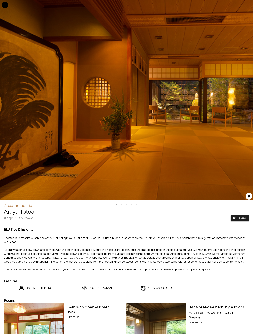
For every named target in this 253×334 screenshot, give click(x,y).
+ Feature (73, 317)
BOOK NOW (240, 218)
